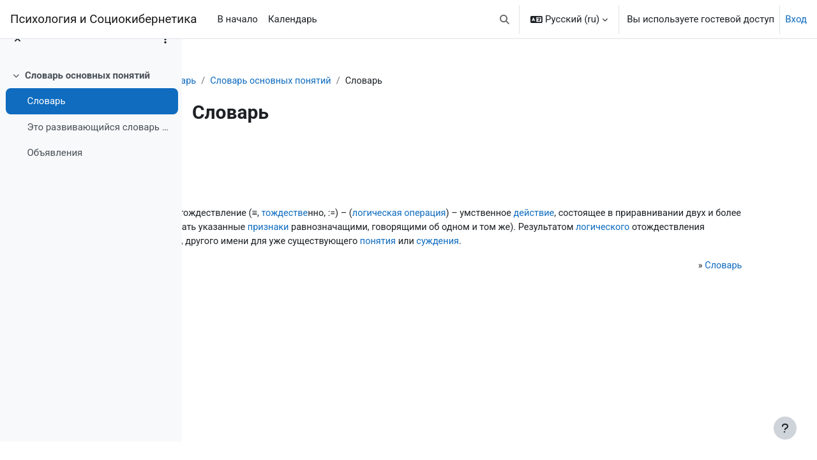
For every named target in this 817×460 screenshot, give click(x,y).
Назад (229, 156)
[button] (505, 19)
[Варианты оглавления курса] (165, 57)
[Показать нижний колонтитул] (785, 428)
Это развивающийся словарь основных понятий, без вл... (99, 145)
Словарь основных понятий (87, 93)
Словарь (46, 119)
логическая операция (585, 214)
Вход (796, 19)
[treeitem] (90, 132)
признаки (687, 228)
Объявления (54, 171)
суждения (582, 257)
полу (232, 257)
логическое (324, 214)
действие (242, 228)
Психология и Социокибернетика (103, 19)
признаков (483, 228)
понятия (519, 257)
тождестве (466, 214)
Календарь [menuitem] (292, 19)
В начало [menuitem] (237, 19)
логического (544, 243)
